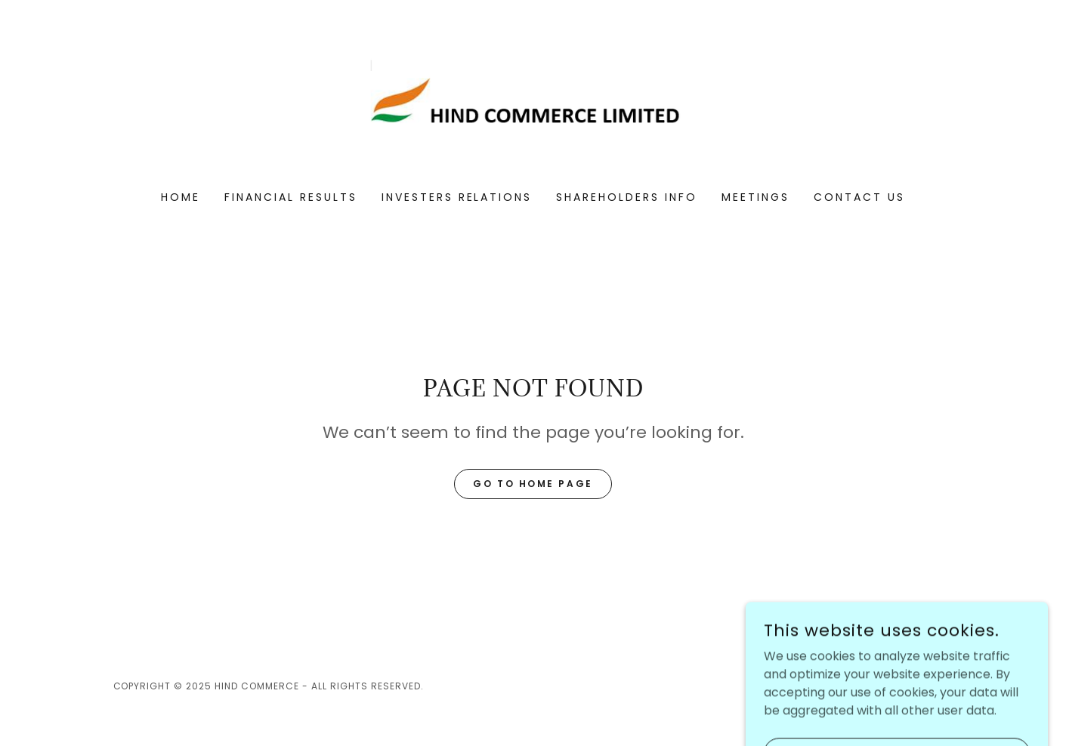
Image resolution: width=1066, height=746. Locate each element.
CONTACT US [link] (859, 197)
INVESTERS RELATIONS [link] (457, 197)
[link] (533, 105)
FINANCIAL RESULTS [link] (290, 197)
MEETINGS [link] (755, 197)
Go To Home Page (533, 483)
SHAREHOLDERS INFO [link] (626, 197)
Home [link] (180, 197)
